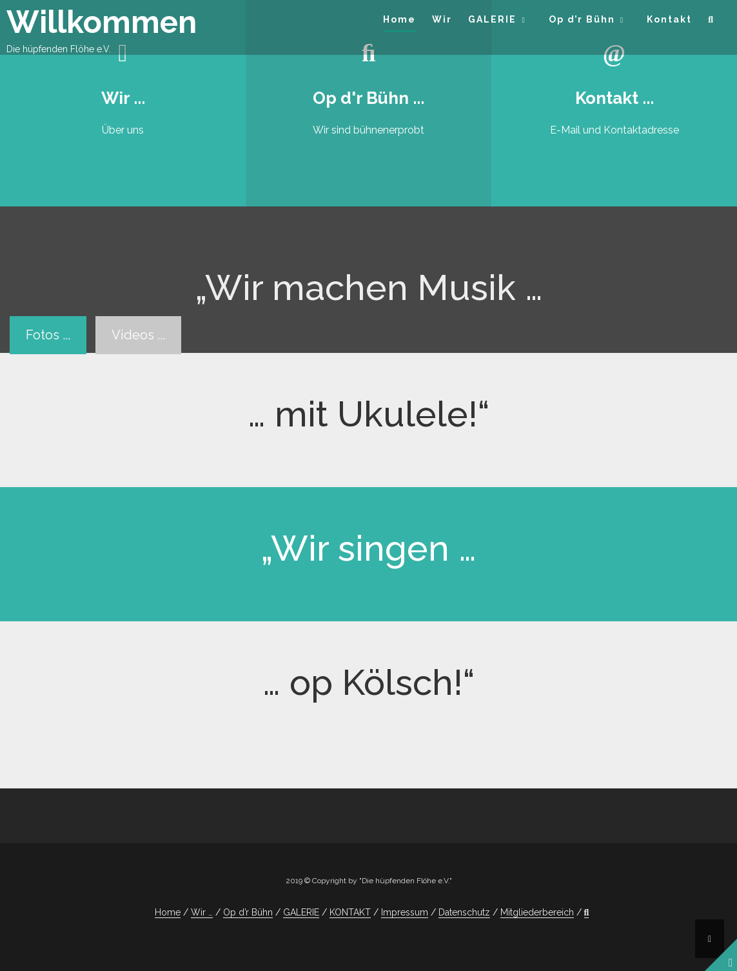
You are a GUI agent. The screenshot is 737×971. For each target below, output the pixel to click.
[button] (711, 21)
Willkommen (101, 22)
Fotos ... (48, 335)
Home (399, 19)
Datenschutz (464, 912)
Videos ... (138, 335)
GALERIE (492, 19)
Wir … (202, 912)
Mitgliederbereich (537, 912)
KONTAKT (350, 912)
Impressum (404, 912)
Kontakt (669, 19)
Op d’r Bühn (582, 19)
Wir (442, 19)
